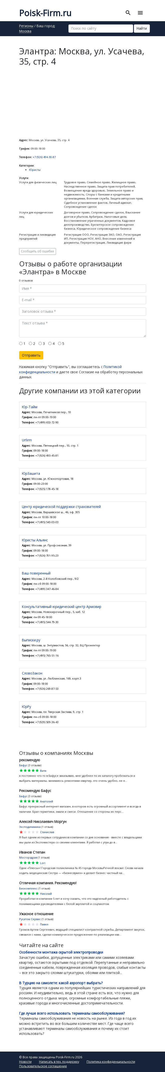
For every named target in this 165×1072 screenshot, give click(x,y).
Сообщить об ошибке (37, 251)
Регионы (26, 26)
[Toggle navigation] (140, 13)
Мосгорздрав (28, 857)
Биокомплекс (28, 888)
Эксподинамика (30, 827)
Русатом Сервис (30, 919)
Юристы (35, 170)
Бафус (23, 765)
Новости (25, 1062)
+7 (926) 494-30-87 (44, 157)
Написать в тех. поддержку (59, 1062)
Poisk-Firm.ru (45, 13)
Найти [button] (142, 28)
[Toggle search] (128, 13)
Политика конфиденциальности (111, 1062)
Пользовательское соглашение (43, 1066)
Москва (25, 31)
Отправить (31, 355)
